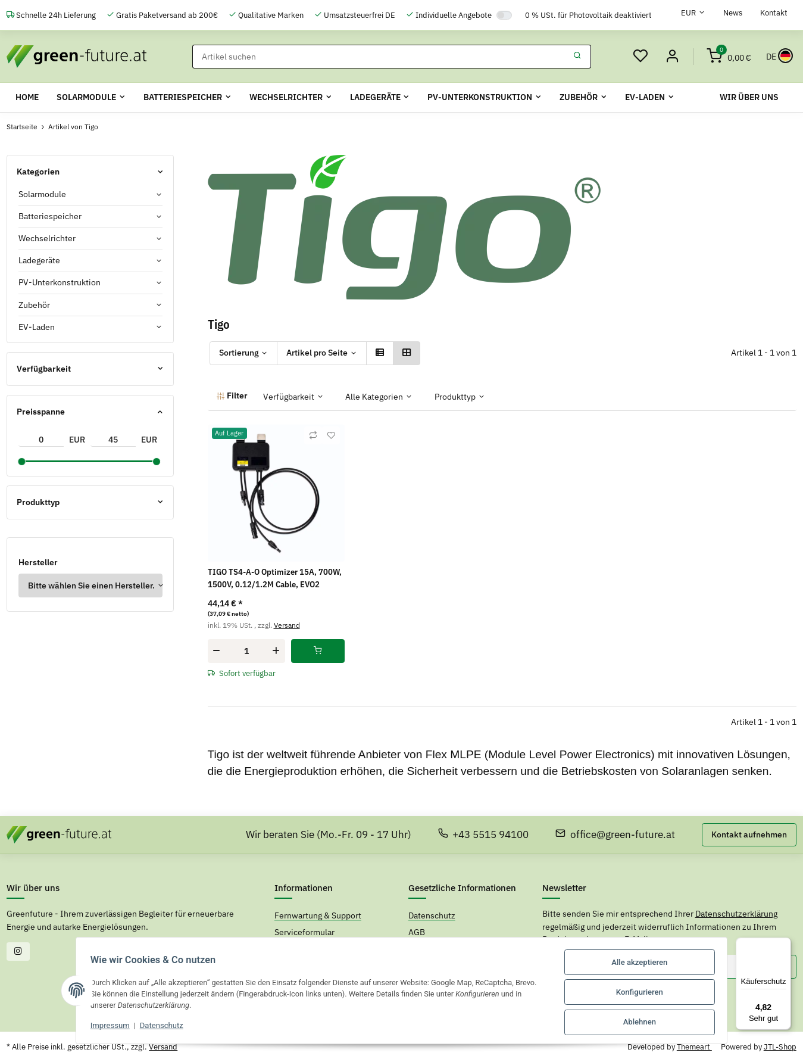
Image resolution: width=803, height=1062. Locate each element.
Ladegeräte (39, 260)
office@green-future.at (615, 834)
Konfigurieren (644, 993)
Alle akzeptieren (645, 964)
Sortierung (239, 352)
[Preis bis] (113, 439)
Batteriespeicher (50, 216)
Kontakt (774, 12)
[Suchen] (378, 56)
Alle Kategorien (374, 396)
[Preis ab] (41, 439)
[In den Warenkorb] (318, 651)
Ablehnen (645, 1022)
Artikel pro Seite (317, 352)
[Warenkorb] (728, 56)
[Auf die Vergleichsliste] (313, 435)
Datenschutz (156, 1027)
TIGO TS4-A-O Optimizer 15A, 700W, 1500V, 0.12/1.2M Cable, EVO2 (275, 578)
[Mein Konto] (671, 56)
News (732, 12)
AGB (416, 931)
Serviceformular (304, 931)
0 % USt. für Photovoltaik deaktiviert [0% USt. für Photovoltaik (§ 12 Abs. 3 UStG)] (589, 15)
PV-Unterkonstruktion (59, 282)
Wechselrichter (47, 238)
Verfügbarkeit (288, 396)
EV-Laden (36, 326)
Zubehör (34, 304)
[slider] (21, 461)
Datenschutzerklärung (736, 913)
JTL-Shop (780, 1047)
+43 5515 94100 (483, 834)
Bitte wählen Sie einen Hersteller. (91, 585)
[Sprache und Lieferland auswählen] (778, 56)
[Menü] (784, 945)
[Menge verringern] (216, 651)
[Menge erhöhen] (276, 651)
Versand (287, 625)
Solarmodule (42, 194)
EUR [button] (688, 12)
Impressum (104, 1027)
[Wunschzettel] (639, 56)
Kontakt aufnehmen (749, 834)
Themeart (694, 1047)
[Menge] (246, 651)
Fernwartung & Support (317, 915)
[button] (379, 353)
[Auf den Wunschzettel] (331, 435)
